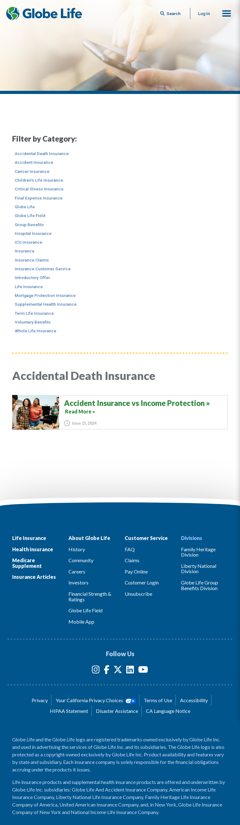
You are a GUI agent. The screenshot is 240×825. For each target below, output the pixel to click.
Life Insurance (29, 286)
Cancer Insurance (32, 171)
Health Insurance (32, 549)
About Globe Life (89, 538)
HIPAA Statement (69, 711)
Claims (132, 560)
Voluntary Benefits (33, 321)
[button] (226, 13)
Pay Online (136, 571)
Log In (204, 13)
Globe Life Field (30, 215)
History (76, 549)
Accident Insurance (34, 162)
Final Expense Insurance (38, 197)
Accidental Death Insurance (42, 153)
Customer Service (146, 538)
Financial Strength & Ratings (89, 596)
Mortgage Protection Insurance (45, 295)
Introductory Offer (32, 277)
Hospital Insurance (33, 233)
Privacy (40, 700)
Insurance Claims (32, 259)
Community (80, 560)
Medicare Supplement (27, 563)
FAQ (130, 549)
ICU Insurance (28, 242)
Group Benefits (29, 224)
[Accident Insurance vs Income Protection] (120, 412)
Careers (76, 571)
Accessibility (194, 700)
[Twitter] (117, 671)
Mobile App (81, 622)
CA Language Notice (168, 711)
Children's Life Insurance (39, 180)
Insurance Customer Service (43, 268)
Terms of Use (158, 700)
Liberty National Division (198, 568)
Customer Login (142, 582)
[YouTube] (143, 671)
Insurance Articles (34, 577)
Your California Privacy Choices (96, 700)
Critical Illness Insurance (39, 188)
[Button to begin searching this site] (171, 13)
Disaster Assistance (117, 711)
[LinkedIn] (130, 671)
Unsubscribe (138, 594)
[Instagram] (96, 671)
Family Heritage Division (198, 552)
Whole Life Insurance (35, 330)
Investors (78, 582)
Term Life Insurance (34, 313)
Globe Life (25, 206)
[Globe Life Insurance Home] (44, 13)
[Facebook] (106, 671)
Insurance (24, 250)
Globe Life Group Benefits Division (199, 585)
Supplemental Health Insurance (46, 304)
